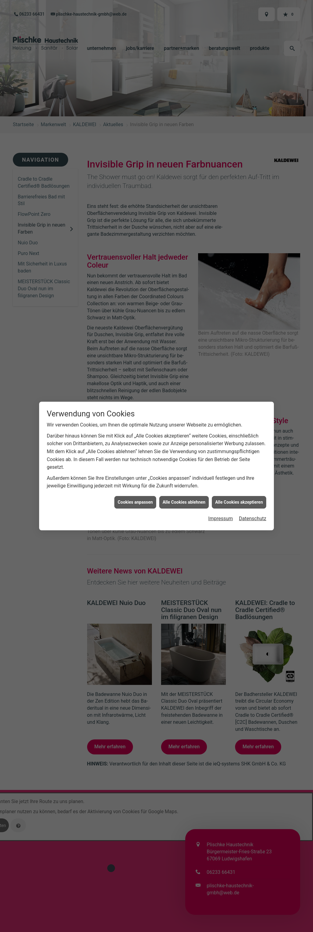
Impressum (220, 515)
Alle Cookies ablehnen (184, 498)
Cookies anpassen (135, 498)
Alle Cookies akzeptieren (239, 498)
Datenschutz (252, 515)
